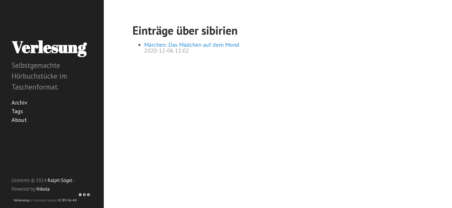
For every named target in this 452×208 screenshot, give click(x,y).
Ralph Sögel (60, 180)
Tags (17, 111)
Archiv (19, 102)
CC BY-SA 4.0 (74, 200)
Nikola (43, 189)
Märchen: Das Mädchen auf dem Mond (191, 45)
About (19, 120)
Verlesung (21, 200)
